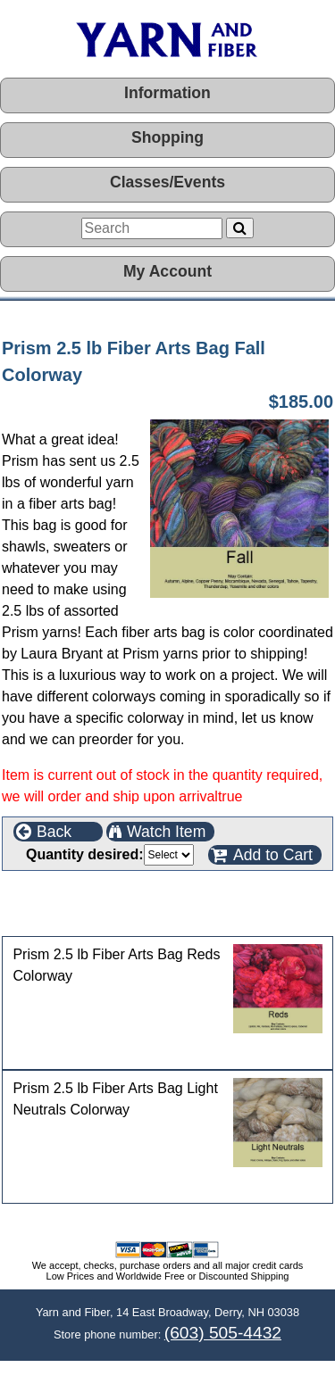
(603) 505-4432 (222, 1332)
